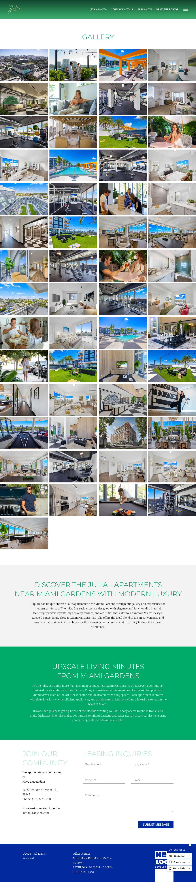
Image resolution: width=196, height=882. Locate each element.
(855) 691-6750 (41, 799)
